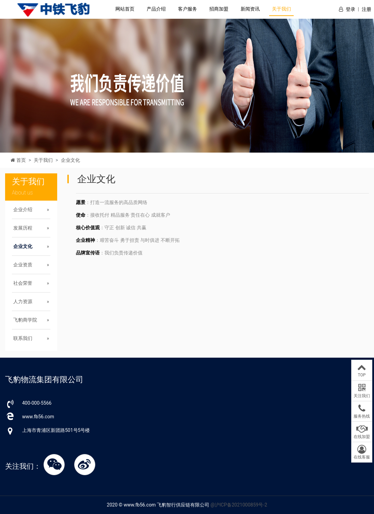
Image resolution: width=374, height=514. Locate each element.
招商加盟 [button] (218, 9)
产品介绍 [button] (156, 9)
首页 (21, 160)
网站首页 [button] (124, 9)
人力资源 (22, 301)
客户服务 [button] (187, 9)
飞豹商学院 (25, 320)
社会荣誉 (22, 283)
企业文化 (70, 160)
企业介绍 (22, 209)
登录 (350, 9)
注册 (366, 9)
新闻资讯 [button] (250, 9)
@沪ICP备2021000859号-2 (238, 505)
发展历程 (22, 228)
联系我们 (22, 338)
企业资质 (22, 264)
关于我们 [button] (281, 9)
